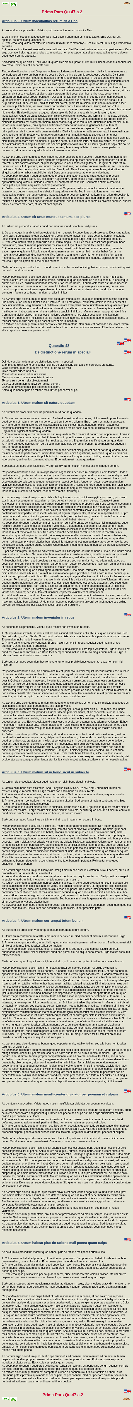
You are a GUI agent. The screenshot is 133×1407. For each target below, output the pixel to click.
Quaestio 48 (59, 346)
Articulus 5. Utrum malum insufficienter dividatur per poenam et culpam (60, 1094)
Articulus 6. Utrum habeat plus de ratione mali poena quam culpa (54, 1243)
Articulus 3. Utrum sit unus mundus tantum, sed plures (46, 217)
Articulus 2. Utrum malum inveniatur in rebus (38, 617)
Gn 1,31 (47, 100)
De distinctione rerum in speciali (63, 352)
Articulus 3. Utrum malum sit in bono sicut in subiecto (45, 772)
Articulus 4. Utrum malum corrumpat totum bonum (43, 920)
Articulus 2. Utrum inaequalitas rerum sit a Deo (39, 21)
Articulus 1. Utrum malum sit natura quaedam (38, 402)
